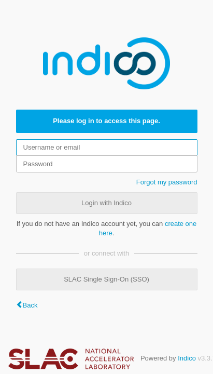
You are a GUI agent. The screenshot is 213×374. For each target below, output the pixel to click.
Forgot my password (166, 182)
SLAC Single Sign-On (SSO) (106, 279)
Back (30, 305)
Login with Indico (106, 203)
